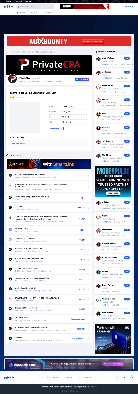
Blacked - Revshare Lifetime (26, 268)
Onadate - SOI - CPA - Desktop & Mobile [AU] (32, 278)
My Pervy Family (21, 229)
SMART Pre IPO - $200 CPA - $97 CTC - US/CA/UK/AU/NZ (37, 298)
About (48, 377)
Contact (78, 377)
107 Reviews (48, 81)
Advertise (88, 377)
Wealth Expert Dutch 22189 (25, 288)
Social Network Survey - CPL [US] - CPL (30, 174)
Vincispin (18, 207)
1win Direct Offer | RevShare (26, 308)
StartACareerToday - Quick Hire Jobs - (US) (32, 197)
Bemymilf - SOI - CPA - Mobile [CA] (28, 249)
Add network (127, 7)
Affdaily (28, 1)
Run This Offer (56, 128)
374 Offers (58, 81)
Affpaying (19, 1)
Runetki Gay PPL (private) (25, 239)
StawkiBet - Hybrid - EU (24, 318)
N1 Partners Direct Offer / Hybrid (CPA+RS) (31, 328)
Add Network (67, 377)
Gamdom (18, 338)
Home (13, 52)
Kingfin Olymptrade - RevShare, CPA (29, 258)
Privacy (56, 377)
